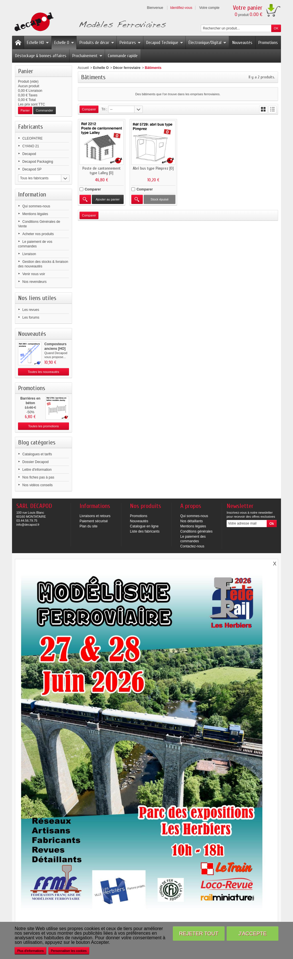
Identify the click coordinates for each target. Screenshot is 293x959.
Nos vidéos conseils (37, 485)
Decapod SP (31, 169)
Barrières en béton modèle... (30, 403)
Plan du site (89, 526)
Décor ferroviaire (126, 68)
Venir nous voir (33, 274)
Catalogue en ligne (144, 526)
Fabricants (30, 126)
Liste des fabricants (144, 531)
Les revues (30, 310)
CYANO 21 (30, 146)
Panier (25, 71)
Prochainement (87, 55)
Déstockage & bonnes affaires (40, 55)
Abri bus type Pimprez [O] (152, 167)
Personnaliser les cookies (69, 950)
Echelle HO (38, 42)
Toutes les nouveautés (43, 372)
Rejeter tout (198, 933)
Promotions (268, 42)
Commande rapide (123, 55)
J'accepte (252, 933)
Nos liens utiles (37, 298)
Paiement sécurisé (94, 521)
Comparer (93, 189)
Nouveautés (242, 42)
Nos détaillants (191, 521)
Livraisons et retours (95, 516)
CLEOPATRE (32, 138)
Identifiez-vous (181, 8)
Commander (44, 110)
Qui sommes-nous (36, 206)
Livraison (29, 254)
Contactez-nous (192, 546)
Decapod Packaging (37, 162)
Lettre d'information (37, 470)
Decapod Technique (164, 42)
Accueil (83, 68)
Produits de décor (97, 42)
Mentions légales (35, 214)
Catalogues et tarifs (37, 454)
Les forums (30, 317)
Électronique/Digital (207, 42)
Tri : (104, 109)
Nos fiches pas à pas (38, 477)
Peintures (130, 42)
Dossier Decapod (35, 462)
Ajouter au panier (107, 198)
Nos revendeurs (34, 282)
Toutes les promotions (43, 426)
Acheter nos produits (38, 234)
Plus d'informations (30, 950)
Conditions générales (196, 531)
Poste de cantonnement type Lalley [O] (101, 170)
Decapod (29, 154)
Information (32, 194)
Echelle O (64, 42)
